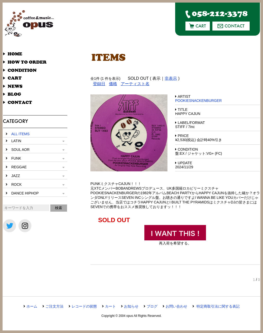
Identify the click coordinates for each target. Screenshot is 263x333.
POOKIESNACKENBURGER (198, 101)
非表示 (171, 78)
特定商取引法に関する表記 (217, 306)
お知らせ (131, 306)
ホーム (31, 306)
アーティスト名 (135, 84)
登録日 (99, 84)
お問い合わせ (176, 306)
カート (110, 306)
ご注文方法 (54, 306)
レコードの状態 (84, 306)
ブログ (152, 306)
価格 (113, 84)
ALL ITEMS (20, 134)
